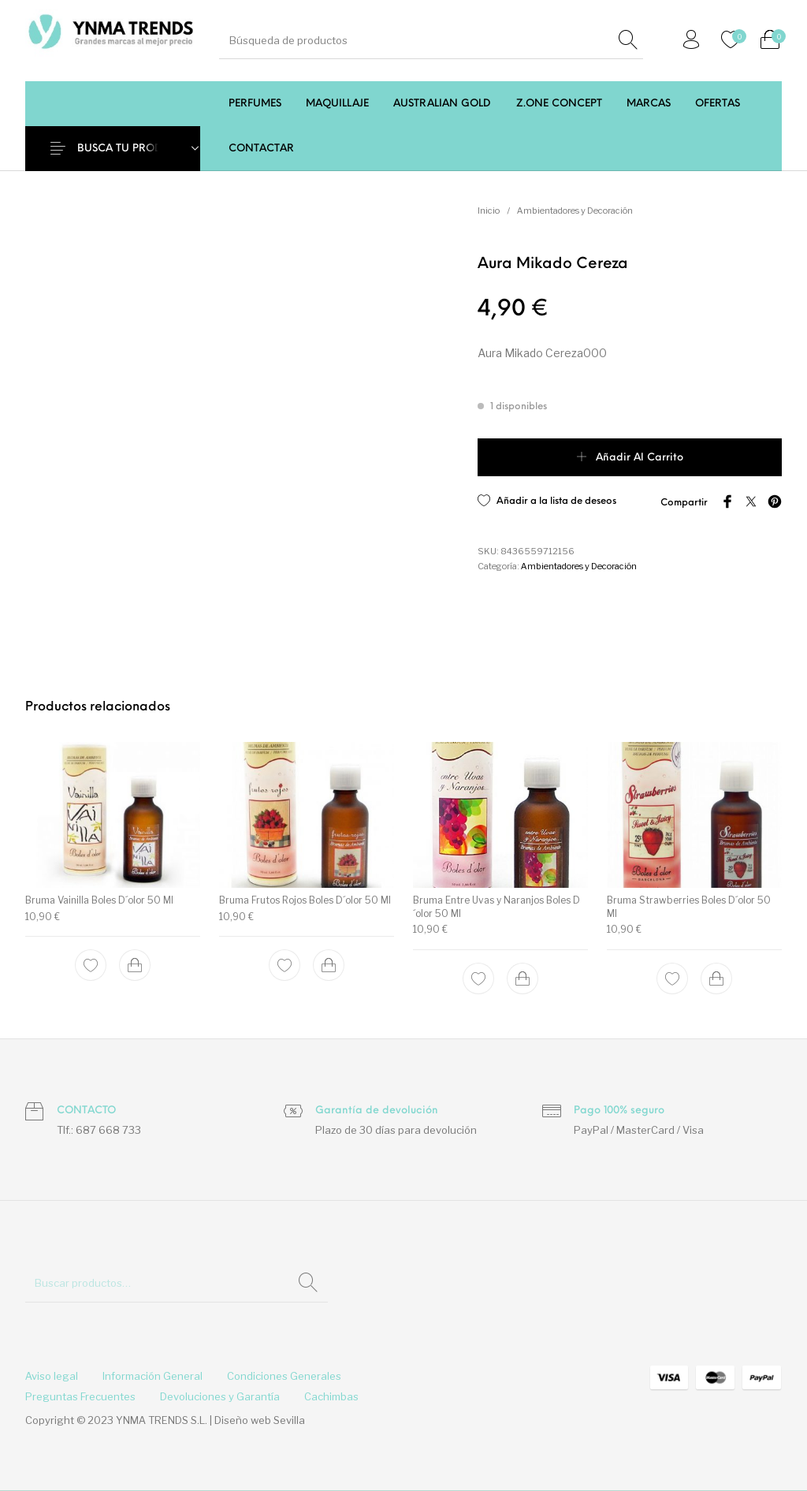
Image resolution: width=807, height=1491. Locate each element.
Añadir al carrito (639, 458)
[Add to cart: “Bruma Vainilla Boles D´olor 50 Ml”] (135, 965)
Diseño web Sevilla (259, 1420)
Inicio (489, 210)
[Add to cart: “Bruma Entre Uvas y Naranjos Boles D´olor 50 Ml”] (522, 978)
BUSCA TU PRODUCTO (134, 149)
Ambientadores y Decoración (575, 210)
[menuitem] (254, 103)
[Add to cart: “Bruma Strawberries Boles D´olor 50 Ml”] (716, 978)
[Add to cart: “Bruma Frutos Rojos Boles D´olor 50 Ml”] (328, 965)
